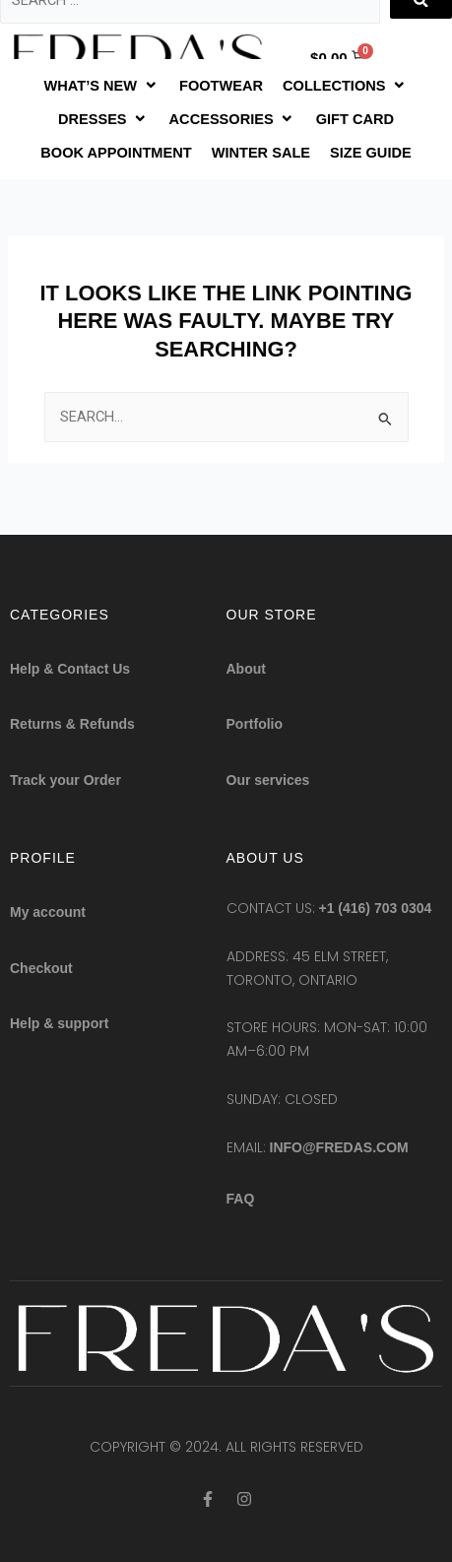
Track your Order (65, 780)
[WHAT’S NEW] (101, 85)
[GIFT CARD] (355, 119)
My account (48, 912)
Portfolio (255, 724)
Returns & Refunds (72, 724)
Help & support (59, 1023)
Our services (268, 780)
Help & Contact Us (70, 669)
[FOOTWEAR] (221, 85)
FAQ (240, 1198)
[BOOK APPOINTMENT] (116, 152)
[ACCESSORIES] (233, 119)
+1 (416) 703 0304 (375, 908)
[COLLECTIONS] (345, 85)
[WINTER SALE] (261, 152)
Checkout (41, 968)
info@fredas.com (339, 1147)
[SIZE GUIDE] (370, 152)
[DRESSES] (104, 119)
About (246, 669)
